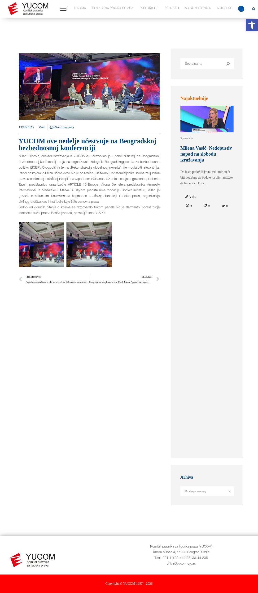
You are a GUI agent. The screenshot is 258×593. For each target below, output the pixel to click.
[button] (252, 25)
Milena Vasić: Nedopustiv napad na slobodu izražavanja (206, 153)
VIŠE (193, 196)
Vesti (42, 127)
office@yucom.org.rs (181, 564)
